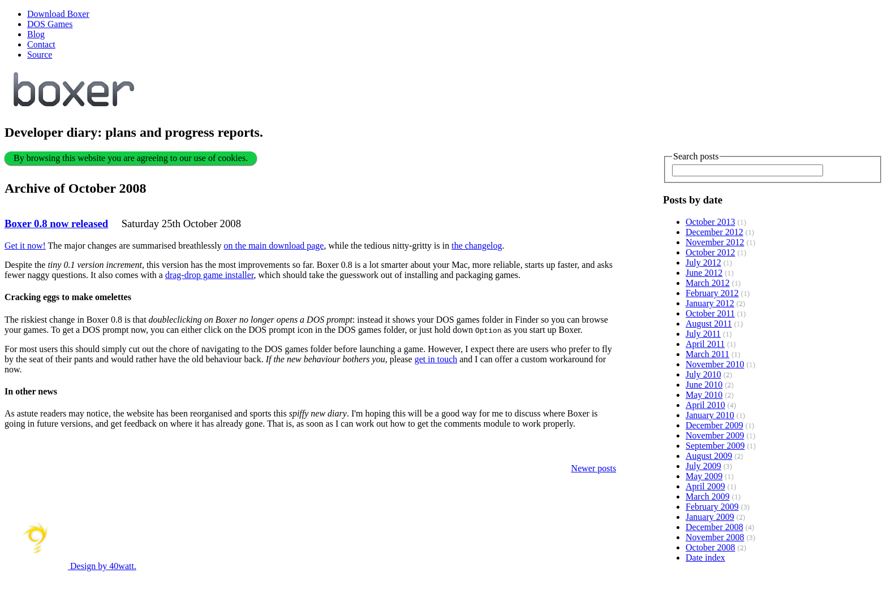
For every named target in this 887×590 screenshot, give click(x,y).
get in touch (436, 359)
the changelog (476, 245)
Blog (36, 34)
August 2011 (709, 323)
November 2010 (715, 364)
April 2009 (705, 486)
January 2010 (710, 415)
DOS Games (49, 24)
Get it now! (25, 245)
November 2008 (715, 537)
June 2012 (704, 272)
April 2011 (705, 344)
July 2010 (703, 374)
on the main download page (274, 245)
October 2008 (710, 547)
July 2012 (703, 262)
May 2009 (704, 476)
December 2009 (714, 425)
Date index (705, 557)
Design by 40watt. (70, 566)
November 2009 (715, 435)
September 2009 (715, 445)
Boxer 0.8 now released (56, 223)
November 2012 (715, 242)
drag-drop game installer (209, 275)
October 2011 (710, 313)
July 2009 (703, 466)
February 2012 (712, 293)
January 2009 (710, 517)
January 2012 (710, 303)
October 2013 (710, 222)
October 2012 (710, 252)
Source (39, 54)
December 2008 (714, 527)
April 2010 (705, 405)
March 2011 (707, 354)
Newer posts (594, 468)
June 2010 (704, 384)
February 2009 (712, 506)
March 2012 (708, 283)
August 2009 (709, 456)
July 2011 (703, 334)
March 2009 (708, 496)
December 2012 (714, 232)
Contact (41, 44)
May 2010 (704, 395)
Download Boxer (58, 14)
